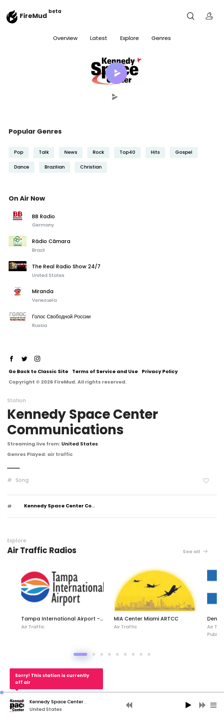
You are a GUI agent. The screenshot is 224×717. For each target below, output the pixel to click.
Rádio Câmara (51, 241)
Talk (44, 152)
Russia (39, 325)
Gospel (183, 152)
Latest (98, 38)
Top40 (127, 152)
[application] (112, 704)
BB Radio (43, 217)
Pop (18, 152)
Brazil (38, 250)
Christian (91, 166)
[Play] (188, 705)
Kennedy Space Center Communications (77, 505)
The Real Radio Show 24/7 (66, 267)
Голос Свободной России (61, 317)
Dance (21, 166)
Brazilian (55, 166)
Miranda (42, 291)
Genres (161, 38)
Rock (98, 152)
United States (48, 275)
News (70, 152)
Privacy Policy (160, 371)
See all (195, 551)
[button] (116, 73)
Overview (65, 38)
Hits (155, 152)
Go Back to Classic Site (38, 371)
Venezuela (44, 300)
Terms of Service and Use (105, 371)
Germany (43, 224)
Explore (129, 38)
